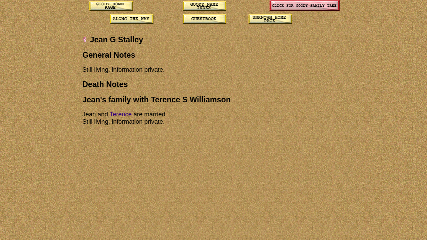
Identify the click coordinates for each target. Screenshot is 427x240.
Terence (121, 114)
